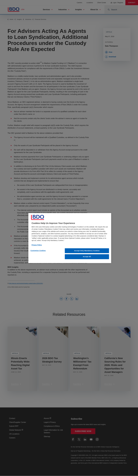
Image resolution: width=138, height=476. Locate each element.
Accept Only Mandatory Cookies (87, 250)
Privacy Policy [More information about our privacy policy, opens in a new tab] (37, 245)
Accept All (87, 256)
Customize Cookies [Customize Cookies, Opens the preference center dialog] (38, 250)
